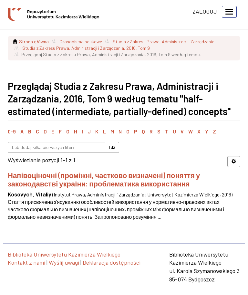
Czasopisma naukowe (80, 41)
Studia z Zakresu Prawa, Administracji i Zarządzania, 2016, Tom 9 (86, 48)
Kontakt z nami (26, 262)
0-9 (12, 131)
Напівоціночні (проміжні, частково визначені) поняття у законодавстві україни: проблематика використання (104, 179)
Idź (112, 147)
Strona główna (34, 41)
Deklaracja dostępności (111, 262)
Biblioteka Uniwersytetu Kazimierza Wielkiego (64, 254)
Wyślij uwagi (64, 262)
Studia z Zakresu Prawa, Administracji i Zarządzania (163, 41)
